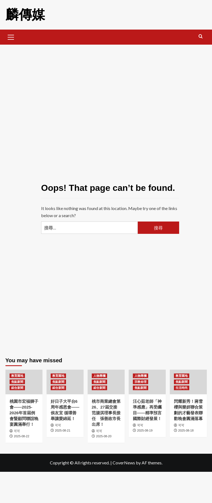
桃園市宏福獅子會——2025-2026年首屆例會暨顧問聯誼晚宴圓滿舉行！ (24, 413)
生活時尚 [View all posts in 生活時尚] (182, 387)
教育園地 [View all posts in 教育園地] (17, 375)
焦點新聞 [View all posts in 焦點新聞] (17, 381)
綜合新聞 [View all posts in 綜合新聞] (17, 387)
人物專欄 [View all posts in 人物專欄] (99, 375)
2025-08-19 (145, 430)
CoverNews (124, 462)
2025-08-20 (103, 436)
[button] (10, 36)
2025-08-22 (21, 436)
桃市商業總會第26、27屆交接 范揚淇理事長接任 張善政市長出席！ (106, 413)
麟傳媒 (25, 14)
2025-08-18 (186, 430)
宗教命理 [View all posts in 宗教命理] (140, 381)
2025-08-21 (62, 430)
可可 (17, 431)
